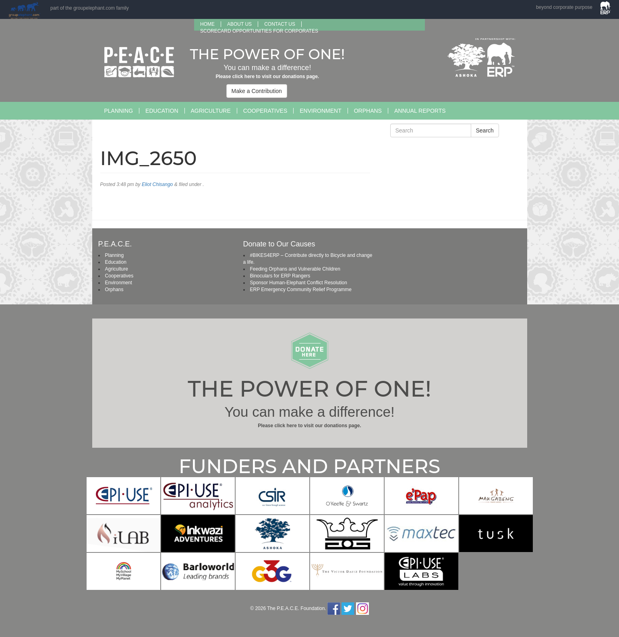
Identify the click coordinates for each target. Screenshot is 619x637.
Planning (118, 111)
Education (161, 111)
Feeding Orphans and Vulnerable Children (295, 269)
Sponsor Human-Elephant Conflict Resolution (298, 282)
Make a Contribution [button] (257, 91)
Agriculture (211, 111)
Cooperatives (265, 111)
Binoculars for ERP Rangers (280, 276)
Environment (320, 111)
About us (239, 24)
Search (485, 130)
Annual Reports (420, 111)
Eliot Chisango (157, 184)
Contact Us (279, 24)
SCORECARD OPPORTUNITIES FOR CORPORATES (259, 31)
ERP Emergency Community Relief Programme (301, 289)
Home (207, 24)
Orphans (368, 111)
